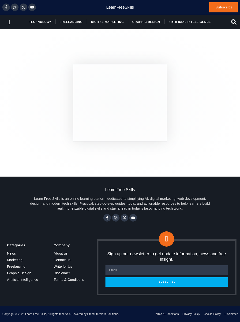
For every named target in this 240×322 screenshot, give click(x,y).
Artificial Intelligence (190, 22)
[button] (234, 22)
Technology (40, 22)
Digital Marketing (107, 22)
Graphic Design (146, 22)
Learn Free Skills (120, 190)
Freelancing (71, 22)
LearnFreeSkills (120, 7)
